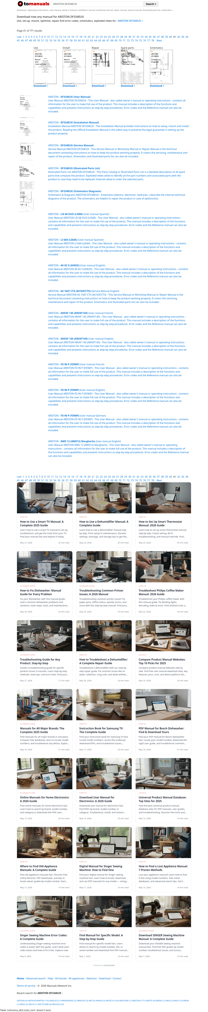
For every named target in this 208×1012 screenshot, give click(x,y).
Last (19, 36)
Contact (117, 978)
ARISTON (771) (138, 1000)
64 (95, 40)
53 (50, 40)
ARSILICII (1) (55, 1000)
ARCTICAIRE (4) (45, 1004)
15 (68, 36)
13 (60, 36)
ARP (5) (92, 1000)
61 (83, 40)
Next (159, 40)
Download (105, 978)
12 (56, 36)
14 (64, 36)
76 (144, 40)
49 (34, 40)
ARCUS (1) (32, 1004)
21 (93, 36)
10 (48, 36)
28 (121, 36)
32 (138, 36)
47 (26, 40)
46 (22, 40)
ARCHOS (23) (58, 1004)
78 (152, 40)
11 (52, 36)
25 (109, 36)
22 (97, 36)
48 (30, 40)
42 (178, 36)
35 (150, 36)
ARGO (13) (177, 1000)
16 (72, 36)
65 (99, 40)
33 (142, 36)
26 (113, 36)
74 (136, 40)
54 (55, 40)
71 (124, 40)
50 (38, 40)
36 (154, 36)
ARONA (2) (100, 1000)
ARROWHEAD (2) (68, 1000)
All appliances (76, 978)
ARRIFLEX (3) (82, 1000)
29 (125, 36)
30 (129, 36)
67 (107, 40)
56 (63, 40)
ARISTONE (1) (125, 1000)
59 (75, 40)
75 (140, 40)
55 (59, 40)
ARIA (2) (169, 1000)
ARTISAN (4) (22, 1000)
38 (162, 36)
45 (18, 40)
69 (116, 40)
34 (146, 36)
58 (71, 40)
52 (46, 40)
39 (166, 36)
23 (101, 36)
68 (112, 40)
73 (132, 40)
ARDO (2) (24, 1004)
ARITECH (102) (112, 1000)
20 (89, 36)
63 (91, 40)
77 (148, 40)
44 (186, 36)
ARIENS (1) (160, 1000)
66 (103, 40)
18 (81, 36)
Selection (91, 978)
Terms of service (26, 985)
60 (79, 40)
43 (182, 36)
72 (128, 40)
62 (87, 40)
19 (85, 36)
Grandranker (109, 965)
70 (120, 40)
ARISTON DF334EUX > (130, 20)
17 (76, 36)
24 (105, 36)
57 (67, 40)
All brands (61, 978)
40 (170, 36)
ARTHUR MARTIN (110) (38, 1000)
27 (117, 36)
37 (158, 36)
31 (133, 36)
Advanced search (36, 978)
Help (50, 978)
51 (42, 40)
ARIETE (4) (150, 1000)
